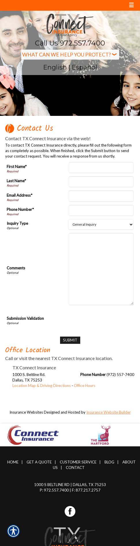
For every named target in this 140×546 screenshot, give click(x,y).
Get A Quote (39, 462)
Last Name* (16, 180)
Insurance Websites (26, 412)
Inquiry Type (17, 223)
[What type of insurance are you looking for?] (70, 55)
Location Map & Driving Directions (41, 385)
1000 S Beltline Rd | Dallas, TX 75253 (70, 484)
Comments (16, 268)
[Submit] (70, 340)
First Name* (17, 166)
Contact (75, 467)
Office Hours (84, 385)
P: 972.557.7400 (54, 490)
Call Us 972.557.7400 (70, 43)
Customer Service (78, 462)
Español (84, 67)
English (55, 67)
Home (12, 462)
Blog (109, 462)
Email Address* (19, 195)
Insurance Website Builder (108, 412)
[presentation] (90, 319)
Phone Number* (20, 209)
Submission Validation (25, 318)
